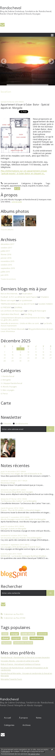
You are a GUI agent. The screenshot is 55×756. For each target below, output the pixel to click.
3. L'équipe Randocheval (11, 383)
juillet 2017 (5, 251)
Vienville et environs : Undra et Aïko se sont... (20, 323)
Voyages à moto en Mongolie (13, 528)
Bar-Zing (28, 314)
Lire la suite (17, 201)
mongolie (5, 185)
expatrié (31, 185)
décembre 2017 (7, 244)
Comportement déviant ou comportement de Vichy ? (23, 317)
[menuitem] (7, 717)
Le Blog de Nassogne (37, 310)
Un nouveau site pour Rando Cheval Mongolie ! (21, 537)
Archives (27, 725)
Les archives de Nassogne (12, 310)
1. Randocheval (7, 376)
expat (24, 185)
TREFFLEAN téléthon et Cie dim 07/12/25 (18, 304)
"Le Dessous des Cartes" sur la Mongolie (19, 501)
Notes (38, 717)
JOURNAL (18, 307)
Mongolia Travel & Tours (11, 679)
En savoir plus (34, 754)
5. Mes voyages (7, 390)
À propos (23, 717)
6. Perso (4, 394)
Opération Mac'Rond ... (11, 314)
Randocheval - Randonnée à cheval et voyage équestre (25, 657)
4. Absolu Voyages (9, 387)
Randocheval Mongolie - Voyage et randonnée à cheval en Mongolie (26, 674)
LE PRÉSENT (6, 307)
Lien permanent (9, 183)
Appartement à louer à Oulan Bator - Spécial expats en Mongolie (25, 106)
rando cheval (28, 633)
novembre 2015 (7, 261)
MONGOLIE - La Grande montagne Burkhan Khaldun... (24, 556)
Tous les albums (7, 229)
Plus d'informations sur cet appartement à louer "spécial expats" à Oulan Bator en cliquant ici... (24, 172)
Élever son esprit (8, 300)
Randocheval (10, 7)
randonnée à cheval (23, 642)
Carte (6, 403)
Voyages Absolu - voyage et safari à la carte (20, 661)
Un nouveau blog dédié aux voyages (17, 492)
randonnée (42, 633)
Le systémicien (25, 300)
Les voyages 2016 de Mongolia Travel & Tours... (21, 547)
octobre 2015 (6, 265)
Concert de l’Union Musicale (13, 329)
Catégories (9, 725)
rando (4, 633)
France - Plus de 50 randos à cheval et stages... (21, 510)
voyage (14, 633)
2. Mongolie (37, 183)
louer (46, 185)
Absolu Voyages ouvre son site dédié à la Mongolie (23, 519)
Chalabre (45, 297)
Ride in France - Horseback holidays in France (20, 664)
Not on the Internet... (10, 293)
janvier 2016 (6, 258)
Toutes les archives (8, 279)
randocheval (37, 638)
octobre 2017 (6, 248)
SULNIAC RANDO (45, 304)
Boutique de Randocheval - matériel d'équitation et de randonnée (24, 668)
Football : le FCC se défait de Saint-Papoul (19, 297)
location (39, 185)
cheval (5, 638)
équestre (6, 642)
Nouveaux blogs (8, 482)
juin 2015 (4, 275)
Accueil (7, 717)
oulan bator (6, 188)
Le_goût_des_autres (9, 320)
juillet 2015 (5, 272)
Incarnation (27, 293)
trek (25, 638)
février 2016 (6, 254)
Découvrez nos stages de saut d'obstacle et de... (22, 473)
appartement (15, 185)
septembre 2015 (8, 268)
